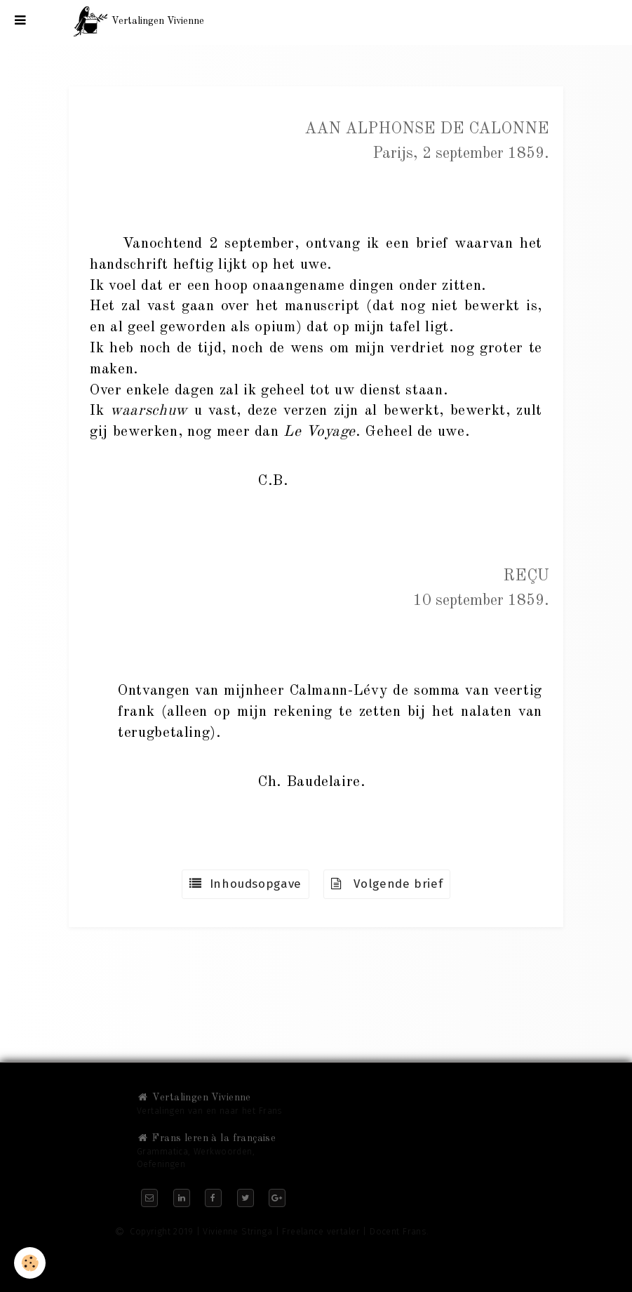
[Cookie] (30, 1263)
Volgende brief (387, 884)
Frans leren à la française (206, 1138)
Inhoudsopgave (245, 884)
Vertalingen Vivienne (194, 1098)
